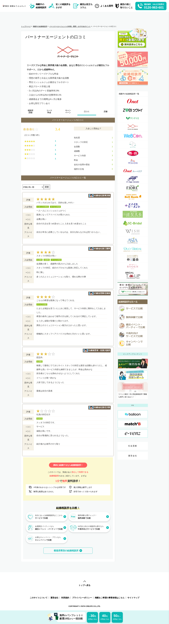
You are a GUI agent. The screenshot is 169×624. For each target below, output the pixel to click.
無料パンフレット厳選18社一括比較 (70, 617)
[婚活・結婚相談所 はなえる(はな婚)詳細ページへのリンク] (133, 214)
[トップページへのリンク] (15, 6)
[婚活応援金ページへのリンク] (133, 68)
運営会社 (132, 456)
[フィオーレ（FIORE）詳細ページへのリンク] (133, 188)
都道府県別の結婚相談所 (66, 550)
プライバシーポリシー (82, 598)
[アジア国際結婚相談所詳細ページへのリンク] (133, 240)
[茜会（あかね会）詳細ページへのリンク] (133, 153)
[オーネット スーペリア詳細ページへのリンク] (133, 170)
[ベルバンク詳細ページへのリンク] (133, 197)
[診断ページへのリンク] (133, 86)
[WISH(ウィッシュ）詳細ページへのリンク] (133, 231)
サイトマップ (133, 598)
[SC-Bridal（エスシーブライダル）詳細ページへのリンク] (133, 223)
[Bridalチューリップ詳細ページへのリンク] (133, 275)
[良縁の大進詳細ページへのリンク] (133, 266)
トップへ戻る (84, 583)
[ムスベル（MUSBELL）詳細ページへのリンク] (133, 144)
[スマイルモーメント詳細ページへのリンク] (133, 205)
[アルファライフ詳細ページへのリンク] (133, 179)
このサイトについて (39, 598)
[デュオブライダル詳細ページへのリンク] (133, 249)
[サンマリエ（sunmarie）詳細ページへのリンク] (133, 118)
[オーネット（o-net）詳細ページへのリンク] (133, 101)
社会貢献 (132, 446)
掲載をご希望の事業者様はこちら (110, 598)
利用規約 (65, 598)
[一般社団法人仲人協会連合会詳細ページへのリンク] (133, 258)
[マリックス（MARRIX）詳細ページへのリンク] (133, 162)
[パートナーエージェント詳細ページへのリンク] (133, 127)
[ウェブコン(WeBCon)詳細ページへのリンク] (133, 136)
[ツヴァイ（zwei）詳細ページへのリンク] (133, 109)
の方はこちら (92, 617)
